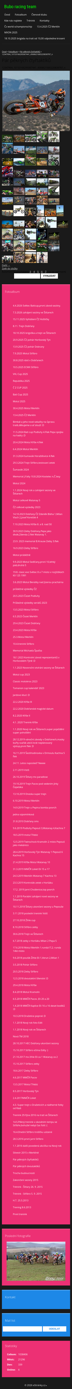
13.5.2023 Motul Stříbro (26, 609)
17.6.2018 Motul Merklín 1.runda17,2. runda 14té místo (37, 949)
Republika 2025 (21, 381)
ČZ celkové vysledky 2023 (26, 507)
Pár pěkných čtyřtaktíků (30, 51)
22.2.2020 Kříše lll (22, 701)
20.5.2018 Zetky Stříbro (25, 971)
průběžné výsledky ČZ (25, 589)
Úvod (7, 14)
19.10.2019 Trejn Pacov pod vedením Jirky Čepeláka (35, 785)
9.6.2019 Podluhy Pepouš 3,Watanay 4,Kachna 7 (39, 828)
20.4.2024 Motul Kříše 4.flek (28, 442)
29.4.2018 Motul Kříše (25, 985)
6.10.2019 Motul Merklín (26, 800)
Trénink (31, 20)
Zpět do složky (10, 268)
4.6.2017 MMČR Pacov (25, 1077)
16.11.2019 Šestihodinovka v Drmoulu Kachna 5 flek (39, 754)
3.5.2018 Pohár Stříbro (25, 964)
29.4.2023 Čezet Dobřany (26, 623)
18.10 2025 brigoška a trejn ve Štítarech (34, 333)
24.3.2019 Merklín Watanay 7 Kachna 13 (34, 875)
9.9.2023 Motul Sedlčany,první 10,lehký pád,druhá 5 (34, 563)
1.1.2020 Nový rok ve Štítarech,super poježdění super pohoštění (38, 731)
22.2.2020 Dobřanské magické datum (33, 708)
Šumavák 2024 (21, 469)
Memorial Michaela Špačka (27, 650)
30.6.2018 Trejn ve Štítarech (28, 934)
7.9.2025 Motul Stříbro (25, 353)
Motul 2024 (19, 483)
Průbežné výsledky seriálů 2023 (30, 602)
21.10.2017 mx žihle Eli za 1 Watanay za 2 (35, 1057)
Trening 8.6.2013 (22, 1207)
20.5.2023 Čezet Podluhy (26, 596)
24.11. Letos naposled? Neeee (29, 763)
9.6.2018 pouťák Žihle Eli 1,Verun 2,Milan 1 (36, 957)
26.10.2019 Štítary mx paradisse (30, 776)
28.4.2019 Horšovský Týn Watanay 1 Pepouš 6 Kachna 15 (38, 853)
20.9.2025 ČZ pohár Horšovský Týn (32, 339)
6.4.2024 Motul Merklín (25, 449)
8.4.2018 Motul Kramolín (26, 992)
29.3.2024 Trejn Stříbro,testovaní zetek (34, 462)
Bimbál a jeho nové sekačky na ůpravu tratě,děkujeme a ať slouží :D (34, 423)
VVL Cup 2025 (20, 374)
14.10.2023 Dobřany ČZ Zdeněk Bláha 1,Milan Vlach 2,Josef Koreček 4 (37, 515)
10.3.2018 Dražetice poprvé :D (29, 1016)
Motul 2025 (19, 401)
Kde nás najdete (13, 20)
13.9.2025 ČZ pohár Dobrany (28, 346)
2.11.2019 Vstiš (21, 770)
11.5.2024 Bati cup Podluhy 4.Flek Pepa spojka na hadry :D (38, 433)
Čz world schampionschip (18, 26)
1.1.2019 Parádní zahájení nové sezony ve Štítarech (35, 898)
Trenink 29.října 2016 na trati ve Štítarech (35, 1115)
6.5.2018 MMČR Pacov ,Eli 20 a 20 (31, 998)
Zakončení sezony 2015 (25, 1180)
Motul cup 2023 (21, 674)
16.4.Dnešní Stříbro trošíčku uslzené (32, 1132)
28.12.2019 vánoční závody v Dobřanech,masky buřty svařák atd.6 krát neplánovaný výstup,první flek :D (38, 743)
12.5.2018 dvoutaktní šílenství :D (30, 978)
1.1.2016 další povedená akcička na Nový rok (37, 1145)
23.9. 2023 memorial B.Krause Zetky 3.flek (36, 541)
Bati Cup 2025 (20, 394)
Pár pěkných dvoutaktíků (26, 1166)
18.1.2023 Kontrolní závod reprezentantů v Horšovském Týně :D (36, 659)
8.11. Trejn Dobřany (23, 326)
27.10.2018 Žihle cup (24, 920)
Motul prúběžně (21, 555)
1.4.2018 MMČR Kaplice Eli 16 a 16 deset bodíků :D (39, 1007)
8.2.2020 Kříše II (21, 715)
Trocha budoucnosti (24, 1173)
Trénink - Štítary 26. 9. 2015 (28, 1186)
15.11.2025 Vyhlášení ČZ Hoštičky (31, 319)
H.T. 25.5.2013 (20, 1200)
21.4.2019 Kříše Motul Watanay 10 (31, 862)
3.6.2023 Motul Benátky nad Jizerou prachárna (38, 582)
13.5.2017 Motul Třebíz (25, 1084)
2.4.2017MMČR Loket (24, 1098)
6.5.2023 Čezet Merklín (25, 616)
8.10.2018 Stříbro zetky (25, 927)
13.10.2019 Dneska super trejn (29, 794)
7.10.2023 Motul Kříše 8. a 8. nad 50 (32, 524)
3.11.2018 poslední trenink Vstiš (30, 913)
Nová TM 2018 (21, 1036)
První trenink (20, 1214)
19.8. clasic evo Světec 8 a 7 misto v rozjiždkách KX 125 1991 (38, 573)
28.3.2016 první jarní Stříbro (28, 1139)
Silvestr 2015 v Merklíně (26, 1152)
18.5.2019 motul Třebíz (25, 834)
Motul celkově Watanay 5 (26, 500)
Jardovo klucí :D (21, 695)
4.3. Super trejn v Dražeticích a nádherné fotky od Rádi (38, 1106)
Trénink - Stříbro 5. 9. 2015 (27, 1193)
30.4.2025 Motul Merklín (26, 408)
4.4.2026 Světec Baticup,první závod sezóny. (37, 305)
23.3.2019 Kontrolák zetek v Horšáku (33, 882)
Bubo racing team (20, 6)
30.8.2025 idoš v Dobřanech (28, 360)
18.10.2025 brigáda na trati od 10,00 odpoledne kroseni (34, 38)
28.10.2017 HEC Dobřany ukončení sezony (36, 1043)
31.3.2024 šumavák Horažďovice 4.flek (34, 456)
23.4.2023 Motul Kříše (25, 630)
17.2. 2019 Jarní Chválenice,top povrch (34, 889)
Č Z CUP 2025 (20, 387)
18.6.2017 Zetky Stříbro (25, 1070)
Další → (6, 265)
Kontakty (44, 20)
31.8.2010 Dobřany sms (26, 821)
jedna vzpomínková (23, 814)
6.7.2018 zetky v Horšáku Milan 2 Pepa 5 (35, 940)
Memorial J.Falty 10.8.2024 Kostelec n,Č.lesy (36, 476)
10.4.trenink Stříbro (23, 643)
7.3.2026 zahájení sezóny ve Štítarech (33, 312)
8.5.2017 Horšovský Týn (26, 1091)
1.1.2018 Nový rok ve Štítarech (29, 1029)
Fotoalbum (21, 14)
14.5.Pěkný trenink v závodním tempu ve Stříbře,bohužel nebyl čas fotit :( (35, 1123)
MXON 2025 (10, 32)
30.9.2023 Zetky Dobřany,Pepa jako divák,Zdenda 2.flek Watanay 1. (32, 533)
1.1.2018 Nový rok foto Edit (27, 1022)
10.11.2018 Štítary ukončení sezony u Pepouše (38, 906)
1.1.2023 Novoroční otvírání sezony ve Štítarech (39, 667)
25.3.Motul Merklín (23, 637)
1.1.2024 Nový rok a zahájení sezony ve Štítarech (34, 492)
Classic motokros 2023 (25, 681)
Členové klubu (39, 14)
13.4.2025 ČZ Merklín (48, 26)
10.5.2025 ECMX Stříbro (25, 367)
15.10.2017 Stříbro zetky (26, 1063)
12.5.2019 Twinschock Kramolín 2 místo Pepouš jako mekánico (39, 843)
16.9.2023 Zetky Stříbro (25, 548)
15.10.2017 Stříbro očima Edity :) (30, 1050)
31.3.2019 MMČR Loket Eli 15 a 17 (31, 869)
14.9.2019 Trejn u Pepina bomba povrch (34, 807)
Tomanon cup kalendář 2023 (28, 688)
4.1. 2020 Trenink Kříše (25, 722)
